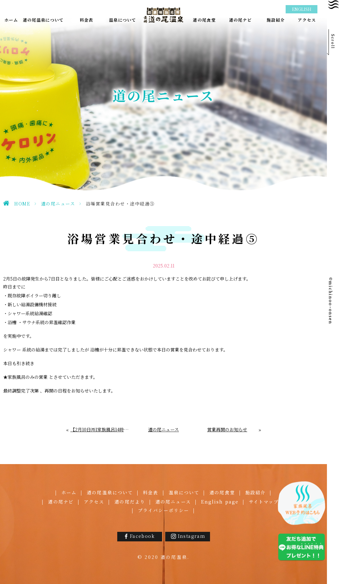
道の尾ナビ (61, 501)
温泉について (184, 492)
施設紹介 (255, 492)
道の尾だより (129, 501)
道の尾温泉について (110, 492)
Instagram (192, 536)
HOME (22, 203)
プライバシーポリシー (163, 510)
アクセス (94, 501)
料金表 (150, 492)
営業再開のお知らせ (227, 429)
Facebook (142, 536)
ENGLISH (301, 9)
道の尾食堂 (222, 492)
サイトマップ (264, 501)
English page (220, 501)
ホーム (69, 492)
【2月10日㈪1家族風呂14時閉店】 (100, 429)
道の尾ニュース (58, 203)
